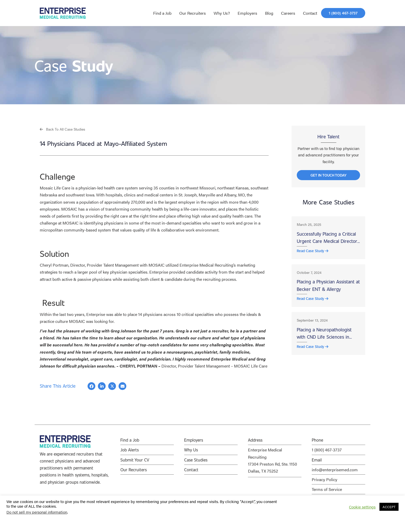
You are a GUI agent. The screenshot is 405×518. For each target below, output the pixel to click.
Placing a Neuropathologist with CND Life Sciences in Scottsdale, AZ (324, 338)
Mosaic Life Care (55, 188)
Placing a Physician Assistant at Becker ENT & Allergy (328, 289)
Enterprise (95, 314)
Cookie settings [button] (362, 507)
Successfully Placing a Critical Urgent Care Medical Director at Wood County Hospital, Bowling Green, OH (327, 240)
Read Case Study (312, 253)
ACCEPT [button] (389, 506)
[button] (62, 129)
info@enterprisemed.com (335, 470)
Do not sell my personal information (36, 512)
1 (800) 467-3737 (327, 450)
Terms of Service (327, 489)
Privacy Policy (324, 479)
